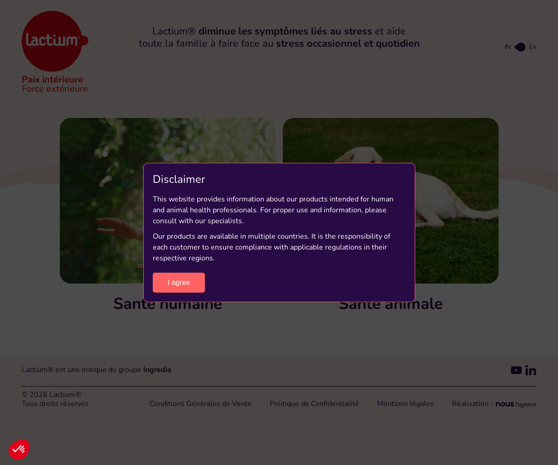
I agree (179, 282)
